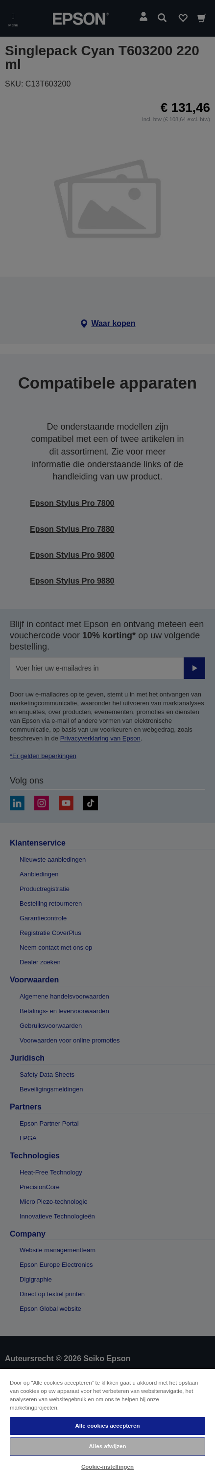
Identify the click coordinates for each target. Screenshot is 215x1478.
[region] (107, 1423)
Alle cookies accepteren (107, 1426)
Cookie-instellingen (107, 1467)
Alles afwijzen (107, 1446)
